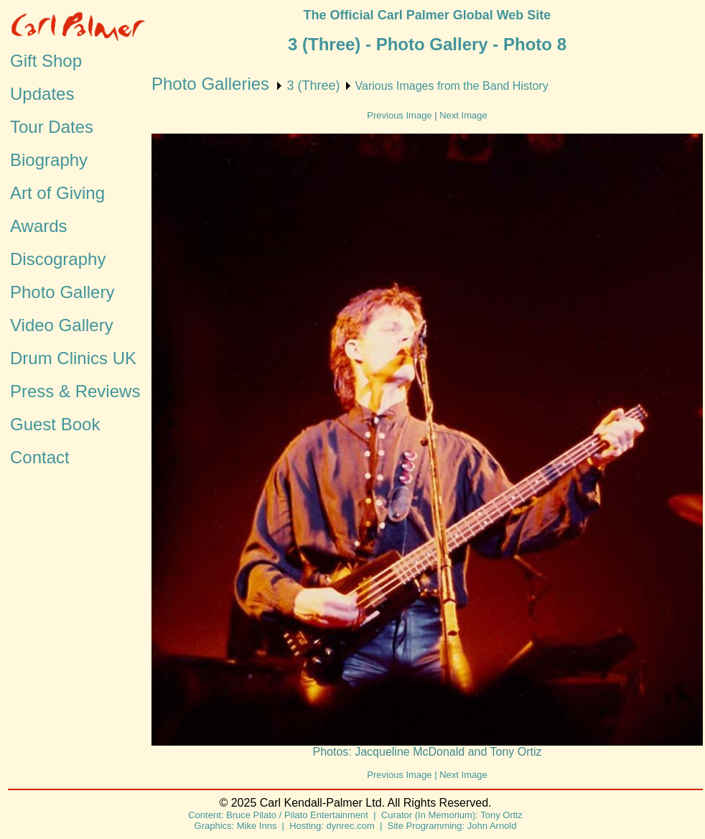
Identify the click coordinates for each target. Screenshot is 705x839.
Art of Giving (57, 193)
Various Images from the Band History (451, 86)
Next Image (463, 115)
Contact (40, 457)
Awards (38, 226)
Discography (58, 259)
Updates (42, 93)
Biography (49, 160)
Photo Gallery (62, 292)
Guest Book (55, 424)
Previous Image (399, 115)
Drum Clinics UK (73, 358)
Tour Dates (51, 126)
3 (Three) (313, 85)
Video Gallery (61, 325)
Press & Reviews (75, 391)
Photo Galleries (210, 83)
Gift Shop (46, 60)
